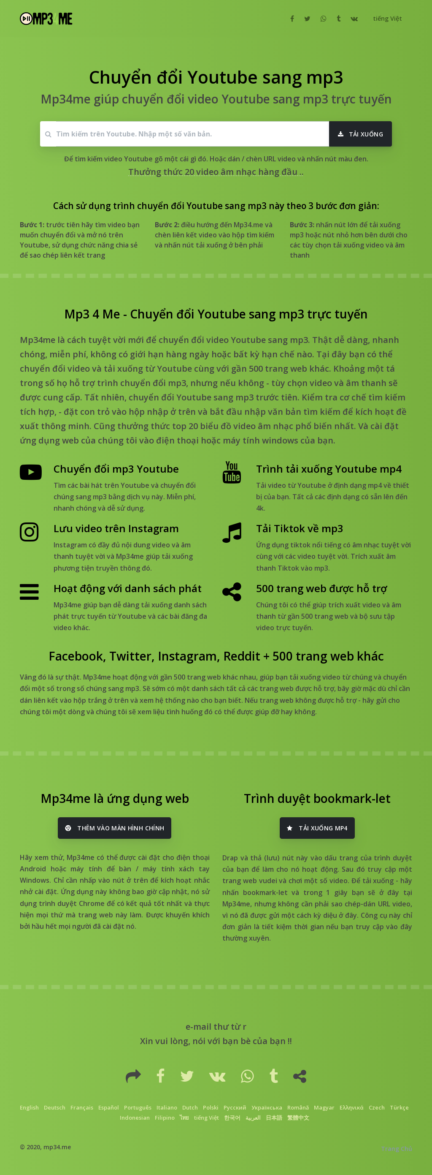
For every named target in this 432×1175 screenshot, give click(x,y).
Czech (377, 1107)
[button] (386, 18)
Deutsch (54, 1107)
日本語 (274, 1117)
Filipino (165, 1117)
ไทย (184, 1117)
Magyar (324, 1107)
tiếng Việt (206, 1117)
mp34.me (57, 1147)
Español (108, 1107)
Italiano (167, 1107)
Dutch (190, 1107)
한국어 (232, 1117)
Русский (235, 1107)
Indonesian (135, 1117)
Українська (266, 1107)
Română (298, 1107)
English (29, 1107)
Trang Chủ (396, 1149)
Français (81, 1107)
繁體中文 (298, 1117)
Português (137, 1107)
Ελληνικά (352, 1107)
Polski (211, 1107)
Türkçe (399, 1107)
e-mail (198, 1026)
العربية (253, 1117)
